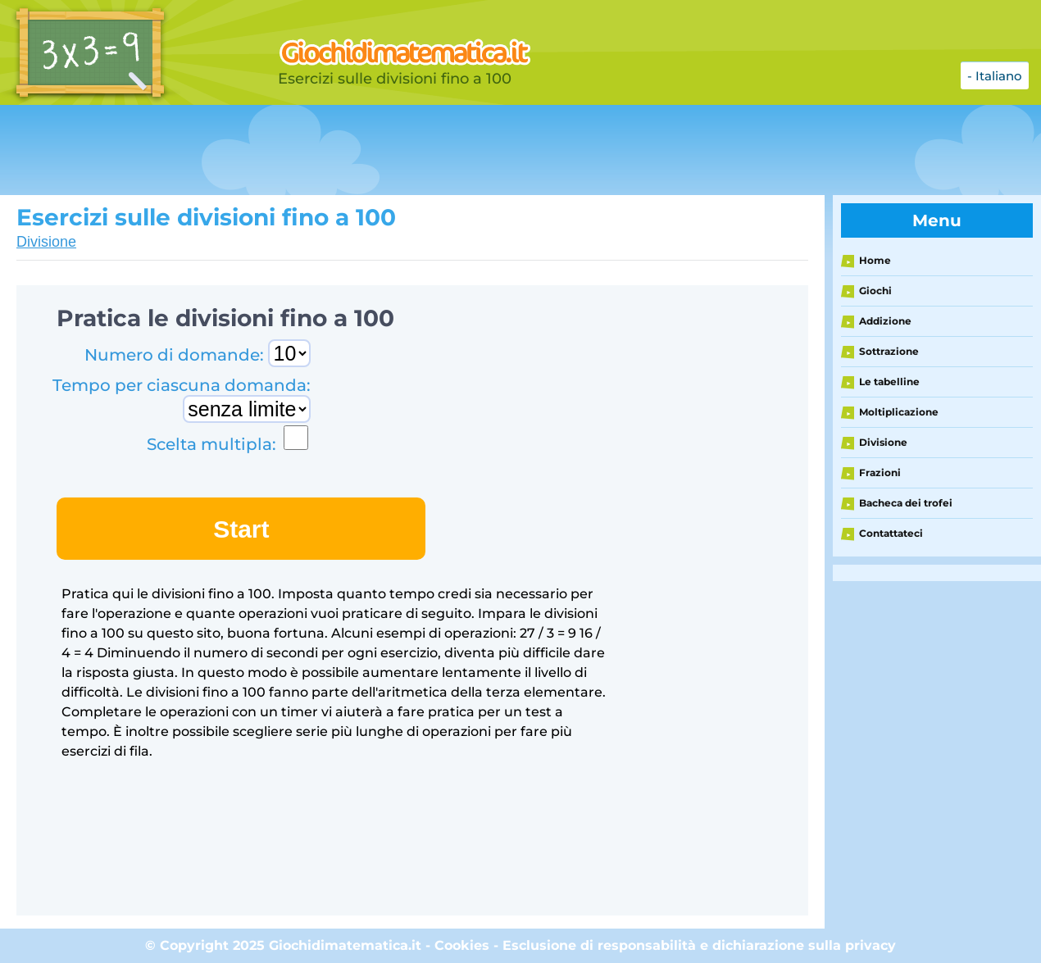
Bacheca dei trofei (905, 503)
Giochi (875, 290)
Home (875, 260)
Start (241, 529)
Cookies (461, 945)
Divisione (46, 242)
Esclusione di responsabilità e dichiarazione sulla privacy (699, 945)
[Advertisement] (410, 150)
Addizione (885, 321)
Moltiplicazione (899, 412)
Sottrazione (889, 351)
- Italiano (994, 76)
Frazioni (880, 472)
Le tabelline (889, 381)
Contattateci (891, 533)
